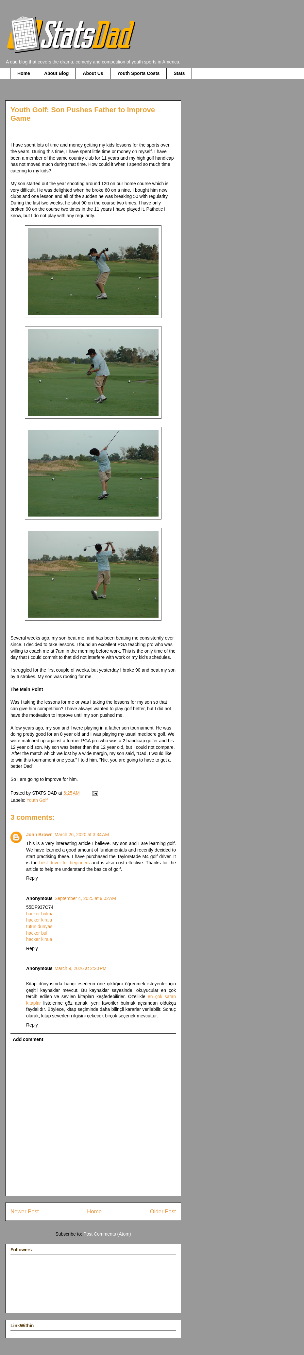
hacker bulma (40, 913)
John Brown (39, 834)
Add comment (28, 1039)
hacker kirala (39, 920)
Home (23, 73)
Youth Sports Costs (138, 73)
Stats (179, 73)
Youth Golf (37, 800)
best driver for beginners (64, 862)
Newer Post (24, 1211)
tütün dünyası (40, 926)
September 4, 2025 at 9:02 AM (85, 898)
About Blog (56, 73)
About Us (93, 73)
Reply (32, 878)
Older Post (163, 1211)
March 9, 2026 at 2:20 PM (81, 968)
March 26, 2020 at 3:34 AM (82, 834)
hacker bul (36, 933)
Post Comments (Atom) (107, 1234)
